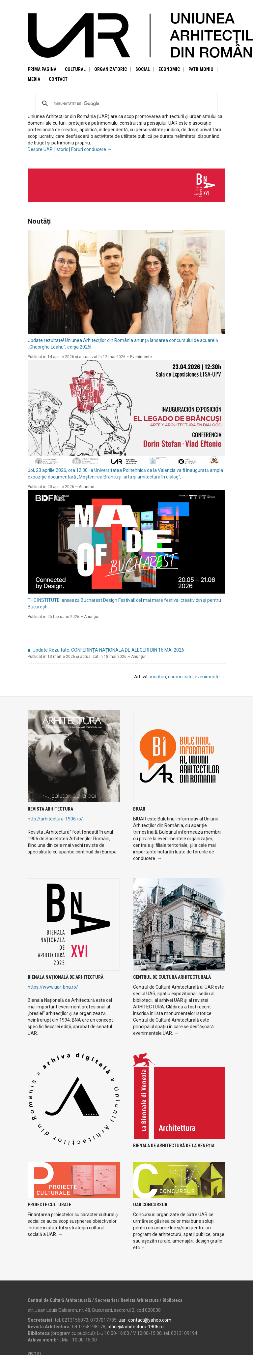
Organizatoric (110, 69)
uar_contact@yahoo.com (145, 1320)
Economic (169, 69)
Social (142, 69)
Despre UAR (40, 149)
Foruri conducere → (91, 149)
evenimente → (210, 676)
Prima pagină (42, 69)
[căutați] (125, 104)
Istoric (62, 149)
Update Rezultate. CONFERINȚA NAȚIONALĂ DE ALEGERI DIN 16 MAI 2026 (108, 650)
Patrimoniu (200, 69)
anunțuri (157, 676)
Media (34, 79)
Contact (58, 79)
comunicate (180, 676)
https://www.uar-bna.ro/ (53, 987)
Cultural (75, 69)
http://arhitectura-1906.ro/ (55, 818)
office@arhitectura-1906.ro (135, 1326)
